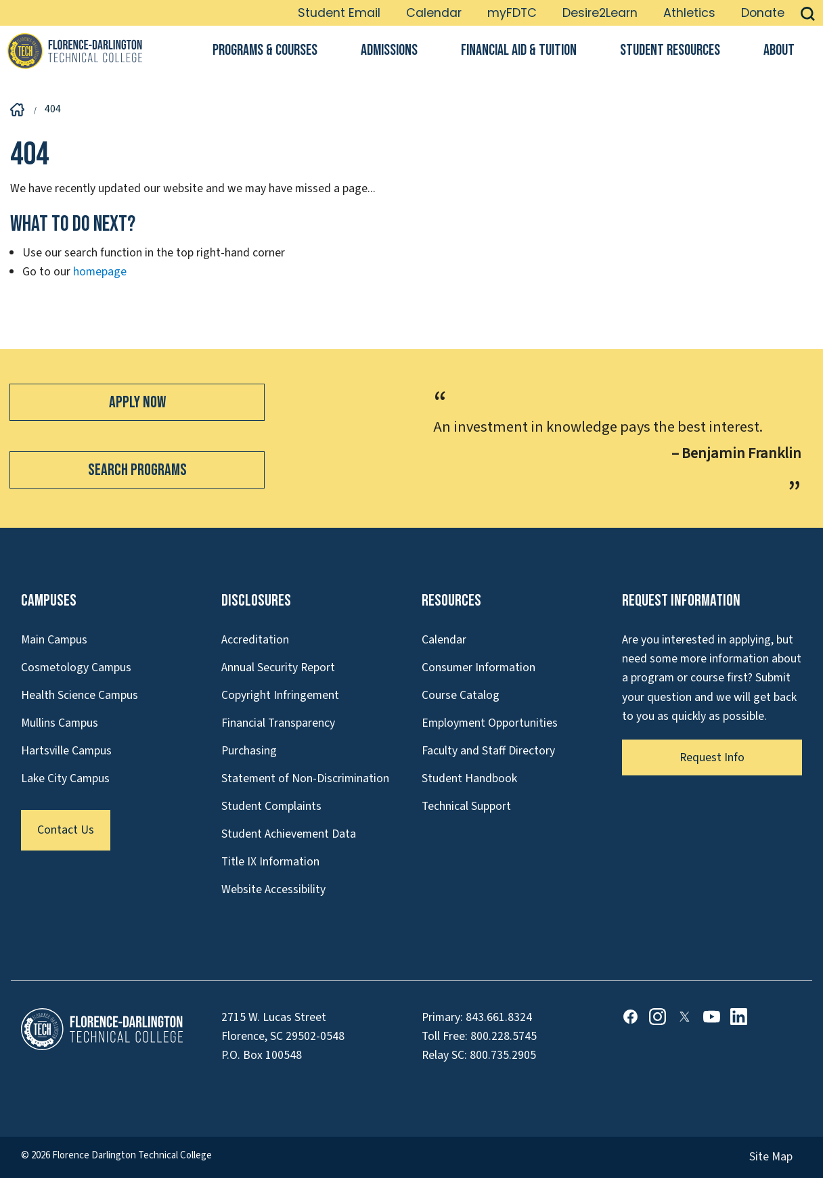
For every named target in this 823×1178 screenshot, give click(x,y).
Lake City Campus (65, 778)
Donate (762, 13)
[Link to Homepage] (74, 50)
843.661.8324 (499, 1017)
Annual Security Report (278, 667)
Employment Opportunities (490, 723)
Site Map (771, 1156)
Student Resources (670, 50)
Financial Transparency (278, 723)
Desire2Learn (600, 13)
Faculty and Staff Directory (488, 750)
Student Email (339, 13)
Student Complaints (271, 806)
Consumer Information (478, 667)
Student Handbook (469, 778)
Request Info (712, 757)
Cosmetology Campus (76, 667)
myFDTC (512, 13)
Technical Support (466, 806)
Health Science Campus (79, 695)
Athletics (689, 13)
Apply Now (137, 402)
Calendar (434, 13)
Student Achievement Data (288, 833)
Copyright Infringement (280, 695)
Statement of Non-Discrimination (305, 778)
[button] (807, 12)
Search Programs (137, 470)
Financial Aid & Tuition (519, 50)
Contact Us (65, 829)
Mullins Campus (59, 723)
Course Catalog (460, 695)
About (779, 50)
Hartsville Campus (66, 750)
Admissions (389, 50)
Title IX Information (270, 861)
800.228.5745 (503, 1036)
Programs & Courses (265, 50)
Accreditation (255, 639)
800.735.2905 (503, 1055)
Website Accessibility (273, 889)
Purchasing (249, 750)
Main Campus (54, 639)
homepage (100, 271)
